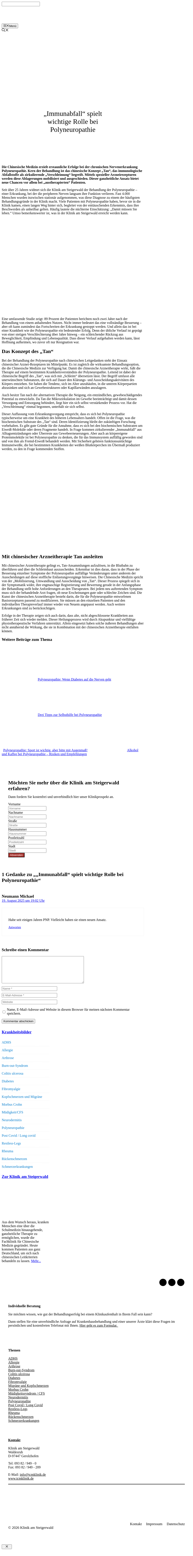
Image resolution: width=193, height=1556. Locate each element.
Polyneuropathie (13, 1133)
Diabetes (8, 1086)
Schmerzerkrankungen (17, 1172)
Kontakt (14, 1445)
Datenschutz (176, 1529)
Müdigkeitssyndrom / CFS (26, 1398)
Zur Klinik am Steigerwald (25, 1181)
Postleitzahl (16, 838)
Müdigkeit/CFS (12, 1117)
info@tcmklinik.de (33, 1480)
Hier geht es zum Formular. (98, 1330)
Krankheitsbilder (16, 1037)
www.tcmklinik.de (21, 1483)
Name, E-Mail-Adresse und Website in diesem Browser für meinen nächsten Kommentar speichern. (68, 1016)
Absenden (16, 855)
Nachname (15, 812)
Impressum (154, 1529)
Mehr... (36, 1266)
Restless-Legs (11, 1148)
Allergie (7, 1055)
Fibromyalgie (11, 1094)
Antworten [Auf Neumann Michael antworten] (14, 927)
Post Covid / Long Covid (25, 1410)
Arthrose (8, 1063)
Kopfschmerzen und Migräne (22, 1102)
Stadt (11, 846)
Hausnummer (17, 829)
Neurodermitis (12, 1125)
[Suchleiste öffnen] (5, 30)
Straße (12, 821)
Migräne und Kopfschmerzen (28, 1391)
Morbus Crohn (12, 1109)
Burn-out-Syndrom (15, 1071)
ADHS (6, 1047)
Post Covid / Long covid (18, 1141)
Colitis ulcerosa (12, 1078)
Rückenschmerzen (14, 1164)
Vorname (14, 804)
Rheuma (7, 1156)
